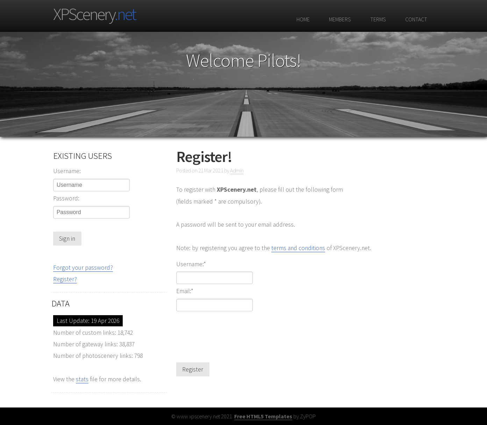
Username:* (191, 264)
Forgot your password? (83, 267)
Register (192, 369)
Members (339, 19)
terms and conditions (298, 248)
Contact (415, 19)
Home (302, 19)
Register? (65, 279)
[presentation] (229, 332)
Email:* (184, 291)
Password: (66, 198)
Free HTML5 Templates (263, 416)
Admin (237, 170)
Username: (67, 171)
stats (82, 379)
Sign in (67, 238)
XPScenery (94, 13)
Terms (377, 19)
